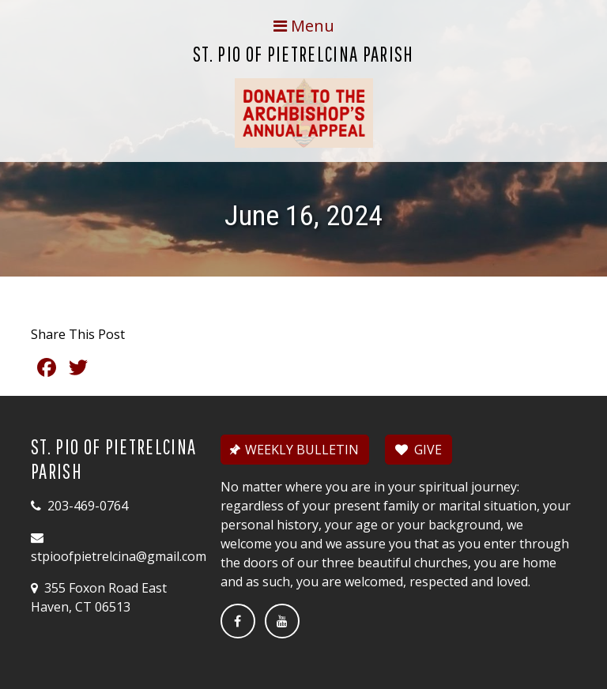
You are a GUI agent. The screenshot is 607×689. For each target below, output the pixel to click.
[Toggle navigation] (303, 26)
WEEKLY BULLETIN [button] (293, 449)
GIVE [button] (418, 449)
